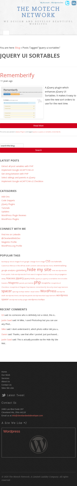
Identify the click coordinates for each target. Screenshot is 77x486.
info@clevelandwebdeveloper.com (27, 415)
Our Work (5, 375)
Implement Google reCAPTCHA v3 (17, 170)
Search (38, 150)
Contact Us (6, 385)
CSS (48, 261)
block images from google (19, 262)
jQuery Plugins (20, 132)
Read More (38, 126)
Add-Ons (5, 196)
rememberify (56, 132)
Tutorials (5, 208)
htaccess (10, 278)
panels (21, 283)
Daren (4, 334)
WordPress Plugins (10, 219)
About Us (5, 381)
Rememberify (17, 75)
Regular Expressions (27, 287)
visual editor (35, 292)
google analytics (8, 270)
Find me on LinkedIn (10, 234)
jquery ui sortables (45, 132)
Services (5, 378)
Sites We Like (7, 388)
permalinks (29, 283)
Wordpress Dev (57, 2)
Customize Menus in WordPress (13, 266)
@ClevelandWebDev (10, 238)
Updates (5, 211)
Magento (13, 282)
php (37, 282)
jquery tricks (29, 278)
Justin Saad (6, 320)
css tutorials (56, 261)
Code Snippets (8, 200)
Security (50, 287)
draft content (31, 266)
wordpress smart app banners (44, 296)
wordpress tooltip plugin (18, 300)
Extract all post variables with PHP (17, 166)
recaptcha (45, 283)
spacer (6, 291)
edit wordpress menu (45, 266)
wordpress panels (25, 296)
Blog (17, 47)
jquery (20, 278)
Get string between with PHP (14, 173)
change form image (37, 262)
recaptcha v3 (15, 287)
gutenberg (21, 270)
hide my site (39, 269)
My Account (44, 2)
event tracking (60, 265)
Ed (2, 315)
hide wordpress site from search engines (26, 274)
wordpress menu (12, 296)
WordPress (48, 291)
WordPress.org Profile (11, 245)
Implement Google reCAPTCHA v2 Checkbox (22, 181)
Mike (3, 329)
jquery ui (36, 132)
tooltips (21, 292)
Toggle (6, 32)
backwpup (5, 262)
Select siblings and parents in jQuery (18, 177)
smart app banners (61, 287)
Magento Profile (9, 242)
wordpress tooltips (36, 299)
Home (4, 372)
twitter (27, 292)
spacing (15, 292)
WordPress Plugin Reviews (13, 215)
